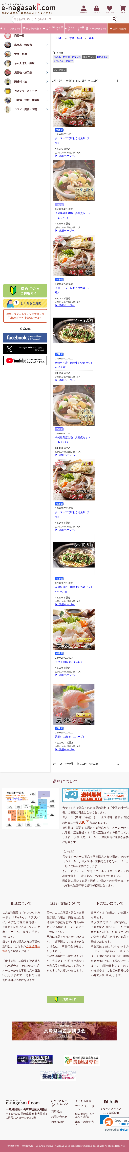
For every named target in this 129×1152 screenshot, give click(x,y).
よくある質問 (83, 1101)
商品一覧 (19, 35)
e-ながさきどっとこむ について (60, 1104)
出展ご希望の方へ (84, 1123)
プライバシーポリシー (84, 1107)
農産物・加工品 (23, 72)
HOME (59, 38)
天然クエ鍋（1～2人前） (69, 662)
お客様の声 (58, 1122)
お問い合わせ (118, 28)
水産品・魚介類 (23, 44)
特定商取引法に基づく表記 (84, 1115)
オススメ (10, 28)
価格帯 (32, 28)
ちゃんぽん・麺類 (24, 63)
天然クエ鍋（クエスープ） (70, 736)
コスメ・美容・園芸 (25, 109)
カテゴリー (53, 28)
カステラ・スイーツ (25, 90)
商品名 (57, 57)
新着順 (66, 57)
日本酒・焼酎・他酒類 (26, 100)
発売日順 (76, 57)
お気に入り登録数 (63, 61)
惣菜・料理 (20, 54)
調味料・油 (20, 81)
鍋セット (94, 38)
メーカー (96, 28)
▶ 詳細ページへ (65, 155)
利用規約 (56, 1111)
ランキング (75, 28)
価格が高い (102, 57)
